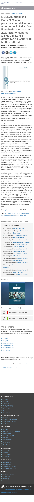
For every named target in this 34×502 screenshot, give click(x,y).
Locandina (6, 478)
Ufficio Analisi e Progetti (9, 421)
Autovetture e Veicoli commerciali (12, 364)
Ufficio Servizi (6, 423)
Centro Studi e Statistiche (10, 419)
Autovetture (16, 256)
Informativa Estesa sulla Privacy (13, 489)
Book (6, 213)
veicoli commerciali (24, 213)
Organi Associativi (8, 345)
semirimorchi (19, 215)
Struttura (5, 340)
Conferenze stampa (18, 251)
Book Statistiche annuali (21, 242)
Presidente (6, 342)
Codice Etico (6, 350)
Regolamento (6, 476)
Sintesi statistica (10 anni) (10, 468)
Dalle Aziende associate (9, 445)
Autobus (26, 364)
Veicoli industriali (7, 367)
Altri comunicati (18, 13)
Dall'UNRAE (6, 443)
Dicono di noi (6, 441)
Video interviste (17, 272)
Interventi (5, 437)
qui (6, 210)
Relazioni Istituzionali (8, 347)
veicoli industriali (5, 215)
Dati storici (6, 456)
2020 (25, 215)
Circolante (16, 233)
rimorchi (13, 215)
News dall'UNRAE (18, 246)
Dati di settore (6, 454)
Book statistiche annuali (9, 466)
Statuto (5, 349)
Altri (16, 367)
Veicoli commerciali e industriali (11, 431)
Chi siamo (5, 338)
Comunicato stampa (8, 474)
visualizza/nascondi (23, 231)
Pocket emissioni (7, 464)
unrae (9, 213)
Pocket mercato (18, 237)
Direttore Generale (8, 343)
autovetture (15, 213)
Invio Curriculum (7, 480)
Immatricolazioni (18, 228)
